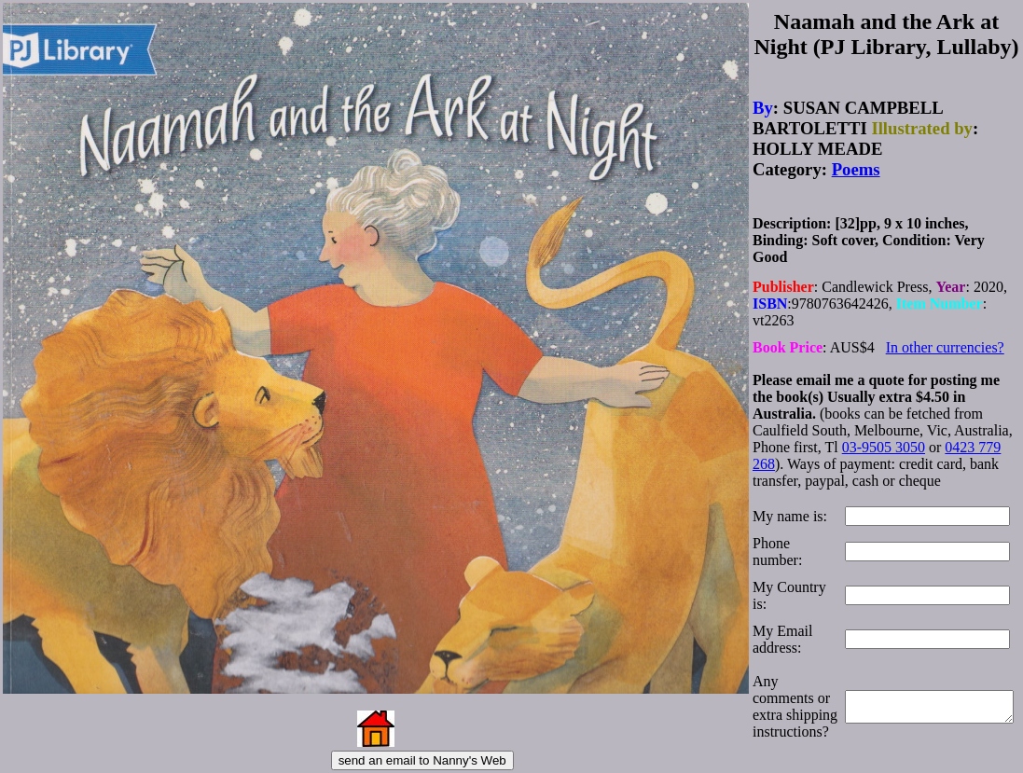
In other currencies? (945, 338)
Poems (856, 165)
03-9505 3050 (883, 436)
